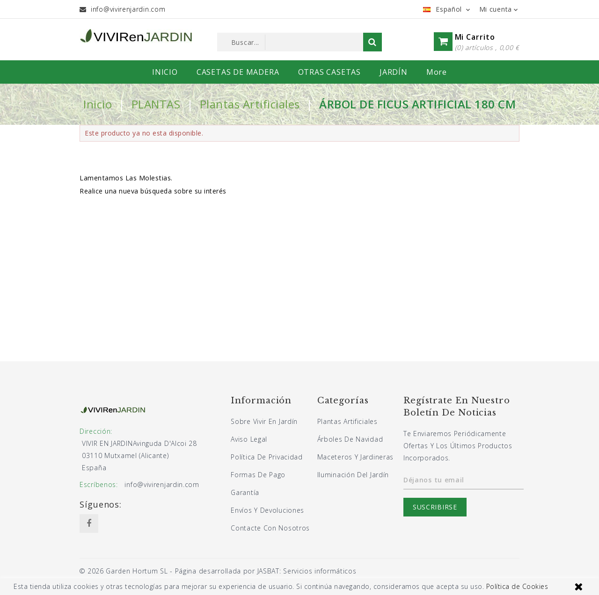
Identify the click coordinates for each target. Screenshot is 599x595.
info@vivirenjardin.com (128, 9)
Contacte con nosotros (270, 527)
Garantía (245, 492)
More (436, 72)
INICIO (165, 72)
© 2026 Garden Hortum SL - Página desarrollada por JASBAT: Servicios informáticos (218, 570)
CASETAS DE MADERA (238, 72)
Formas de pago (258, 474)
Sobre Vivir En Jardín (264, 421)
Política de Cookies (517, 586)
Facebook (89, 523)
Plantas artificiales (347, 421)
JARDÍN (394, 72)
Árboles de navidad (350, 439)
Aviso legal (249, 439)
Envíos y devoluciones (267, 510)
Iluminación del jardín (353, 474)
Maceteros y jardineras (355, 456)
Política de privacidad (266, 456)
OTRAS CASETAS (329, 72)
